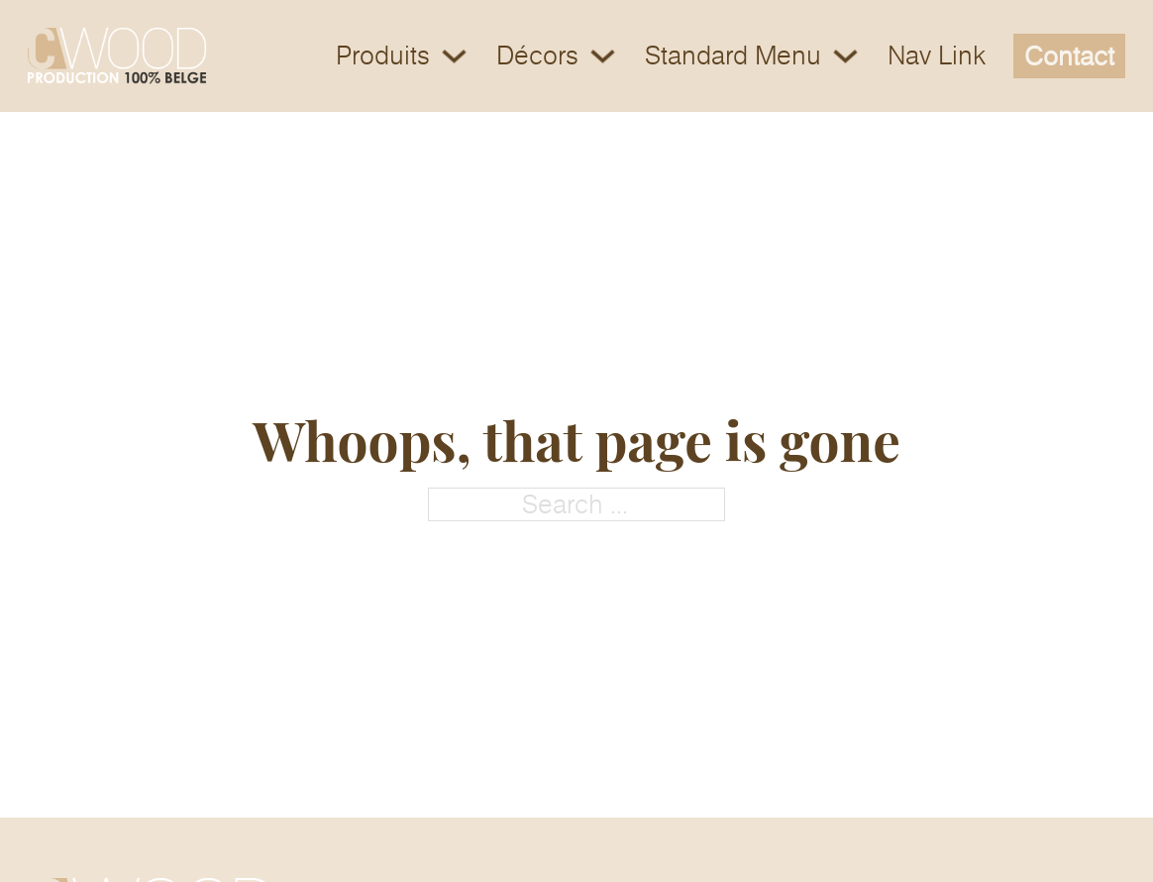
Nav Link (937, 56)
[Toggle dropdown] (454, 56)
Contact (1069, 56)
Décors (537, 56)
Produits (383, 56)
